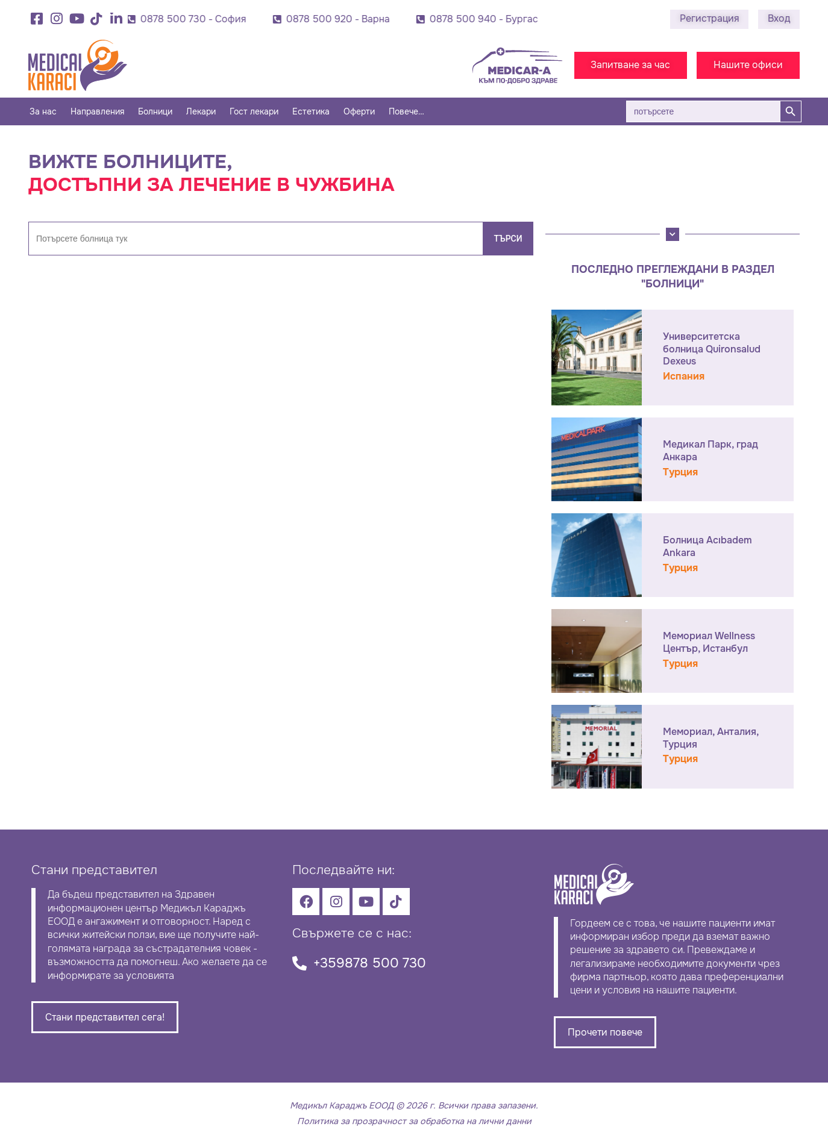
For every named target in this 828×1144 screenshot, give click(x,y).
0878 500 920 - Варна (360, 19)
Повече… (406, 111)
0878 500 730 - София (215, 19)
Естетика (311, 111)
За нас (43, 111)
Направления (97, 111)
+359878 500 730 (369, 963)
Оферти (359, 111)
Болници (155, 111)
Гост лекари (254, 111)
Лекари (201, 111)
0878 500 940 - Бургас (506, 19)
